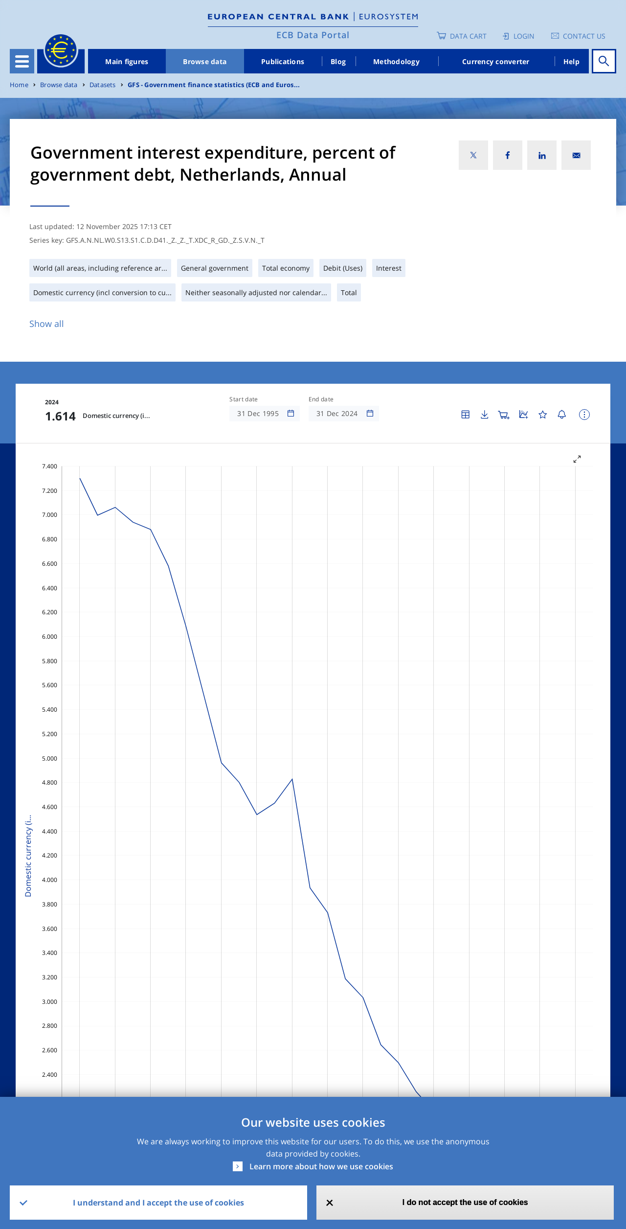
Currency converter (496, 61)
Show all (46, 323)
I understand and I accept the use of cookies (158, 1202)
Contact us (584, 36)
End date (321, 399)
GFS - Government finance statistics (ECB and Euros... (214, 85)
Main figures (126, 61)
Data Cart (468, 36)
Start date (243, 399)
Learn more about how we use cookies (321, 1166)
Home (19, 85)
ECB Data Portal (313, 35)
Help (571, 61)
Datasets (102, 85)
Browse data (204, 61)
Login (524, 36)
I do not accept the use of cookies (465, 1202)
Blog (338, 61)
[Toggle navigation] (22, 61)
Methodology (396, 61)
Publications (282, 61)
